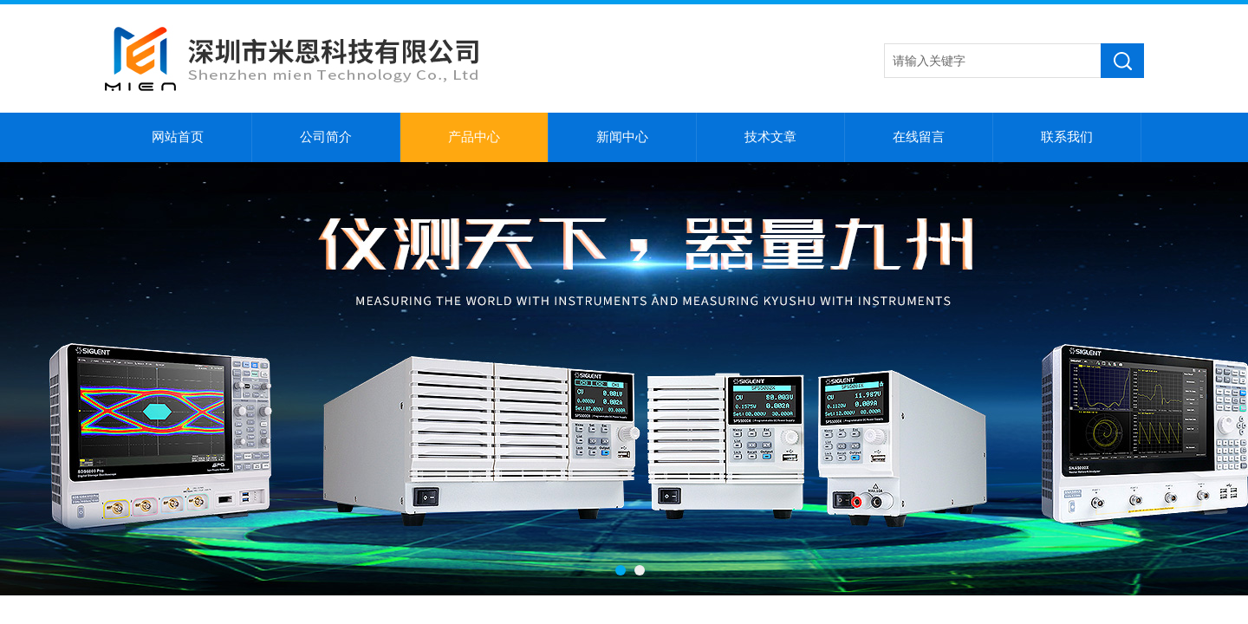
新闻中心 (622, 137)
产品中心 (474, 137)
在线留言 (919, 137)
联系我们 (1067, 137)
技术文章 (770, 137)
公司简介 (326, 137)
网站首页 (178, 137)
